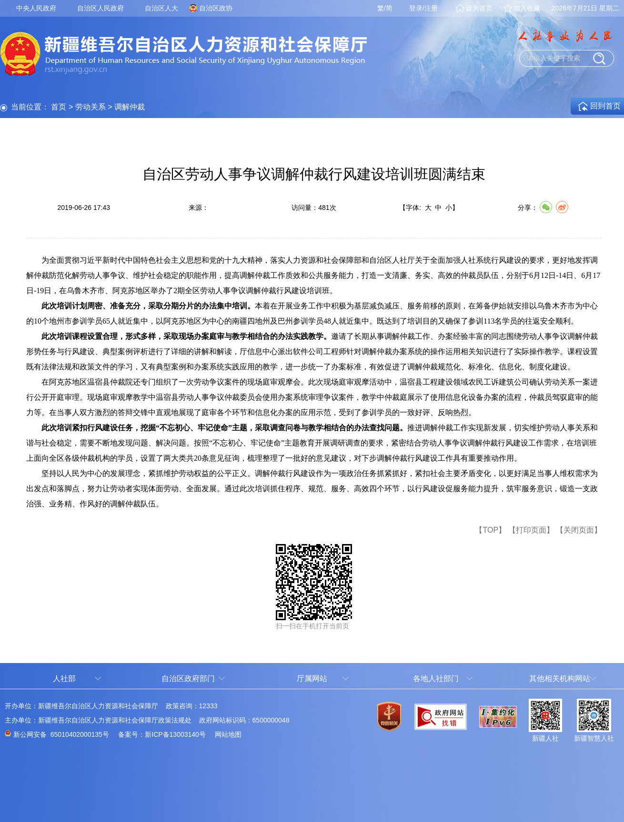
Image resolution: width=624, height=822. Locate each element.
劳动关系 (90, 107)
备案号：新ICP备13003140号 (162, 734)
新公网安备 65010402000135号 (61, 734)
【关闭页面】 (579, 530)
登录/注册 (423, 8)
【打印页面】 (531, 530)
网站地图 (228, 734)
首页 (58, 107)
